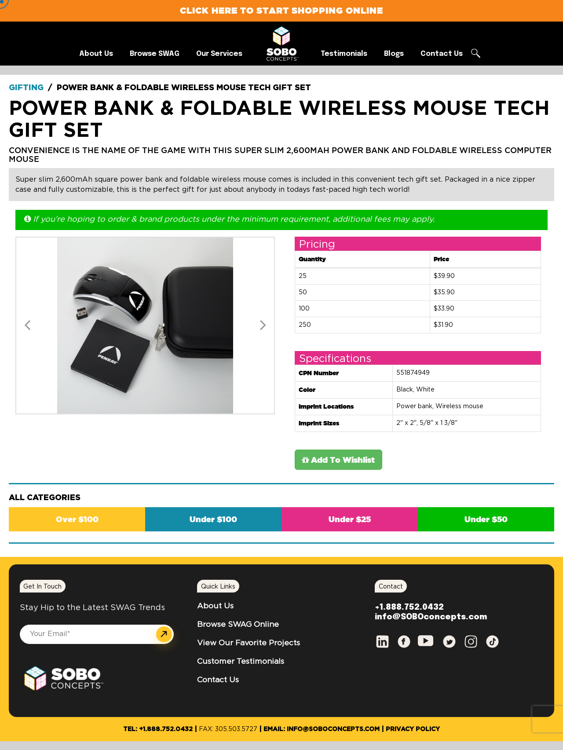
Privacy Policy (413, 729)
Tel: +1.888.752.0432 (158, 729)
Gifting (26, 88)
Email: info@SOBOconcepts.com (321, 729)
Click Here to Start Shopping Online (281, 10)
